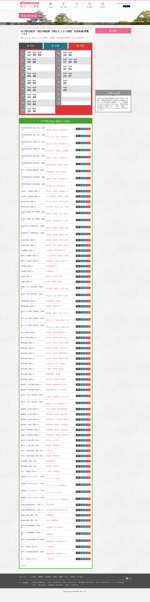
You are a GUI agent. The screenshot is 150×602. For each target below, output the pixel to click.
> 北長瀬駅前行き (51, 266)
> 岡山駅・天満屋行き (52, 445)
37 (64, 68)
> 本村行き (49, 450)
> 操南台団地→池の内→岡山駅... (56, 172)
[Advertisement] (96, 15)
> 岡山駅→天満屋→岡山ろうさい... (57, 313)
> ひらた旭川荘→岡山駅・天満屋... (57, 255)
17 (64, 61)
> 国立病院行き (50, 461)
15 (29, 111)
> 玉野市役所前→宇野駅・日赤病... (57, 165)
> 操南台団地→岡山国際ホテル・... (57, 541)
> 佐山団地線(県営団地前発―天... (56, 510)
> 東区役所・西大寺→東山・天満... (57, 207)
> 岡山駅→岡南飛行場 (52, 306)
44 (34, 97)
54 (70, 68)
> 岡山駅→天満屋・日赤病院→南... (57, 179)
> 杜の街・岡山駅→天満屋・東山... (57, 201)
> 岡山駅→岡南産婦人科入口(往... (56, 384)
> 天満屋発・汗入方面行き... (55, 527)
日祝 (88, 129)
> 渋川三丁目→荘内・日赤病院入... (57, 137)
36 (34, 76)
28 (29, 61)
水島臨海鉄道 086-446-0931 (55, 585)
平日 (78, 129)
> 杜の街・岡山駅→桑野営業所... (56, 353)
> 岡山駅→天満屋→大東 (53, 276)
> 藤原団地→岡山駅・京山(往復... (56, 414)
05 (29, 76)
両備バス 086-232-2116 (71, 585)
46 (34, 111)
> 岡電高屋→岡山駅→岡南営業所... (57, 430)
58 (39, 54)
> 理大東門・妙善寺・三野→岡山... (57, 289)
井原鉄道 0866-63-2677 (38, 582)
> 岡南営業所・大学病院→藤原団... (57, 419)
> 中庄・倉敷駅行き (52, 520)
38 (34, 54)
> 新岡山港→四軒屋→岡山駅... (55, 379)
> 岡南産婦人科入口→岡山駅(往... (56, 389)
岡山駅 (55, 576)
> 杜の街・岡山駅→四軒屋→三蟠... (57, 358)
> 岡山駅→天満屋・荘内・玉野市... (57, 214)
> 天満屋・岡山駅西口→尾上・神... (57, 397)
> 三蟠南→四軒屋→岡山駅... (55, 369)
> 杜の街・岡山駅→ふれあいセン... (57, 348)
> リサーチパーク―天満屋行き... (56, 485)
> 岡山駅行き (49, 515)
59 (75, 61)
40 (70, 61)
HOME (34, 576)
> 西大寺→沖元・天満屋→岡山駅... (57, 245)
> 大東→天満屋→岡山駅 (53, 281)
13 (64, 76)
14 (29, 97)
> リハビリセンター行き (53, 492)
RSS (130, 578)
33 (29, 68)
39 (34, 83)
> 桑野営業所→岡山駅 (52, 374)
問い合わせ (80, 576)
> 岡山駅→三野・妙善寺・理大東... (57, 296)
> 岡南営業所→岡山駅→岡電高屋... (57, 435)
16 (64, 54)
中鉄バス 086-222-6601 (38, 585)
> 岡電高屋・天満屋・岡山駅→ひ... (57, 261)
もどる (23, 565)
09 (29, 90)
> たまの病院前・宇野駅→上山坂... (57, 196)
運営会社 (73, 576)
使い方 (66, 576)
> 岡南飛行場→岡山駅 (52, 301)
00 (64, 83)
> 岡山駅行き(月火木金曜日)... (55, 186)
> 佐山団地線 (49, 504)
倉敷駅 (61, 576)
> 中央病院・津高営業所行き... (55, 250)
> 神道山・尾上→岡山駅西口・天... (57, 404)
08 (29, 83)
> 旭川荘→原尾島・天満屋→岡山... (57, 228)
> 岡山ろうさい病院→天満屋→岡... (57, 327)
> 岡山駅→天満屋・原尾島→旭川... (57, 235)
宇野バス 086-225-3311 (54, 582)
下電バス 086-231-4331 (102, 582)
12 (29, 54)
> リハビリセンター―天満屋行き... (57, 499)
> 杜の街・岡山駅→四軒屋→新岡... (57, 343)
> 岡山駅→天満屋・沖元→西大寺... (57, 240)
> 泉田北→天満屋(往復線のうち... (56, 337)
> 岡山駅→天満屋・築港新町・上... (57, 191)
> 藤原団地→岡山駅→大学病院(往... (57, 424)
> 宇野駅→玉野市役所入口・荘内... (57, 221)
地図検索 (40, 576)
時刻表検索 (48, 576)
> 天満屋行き (49, 271)
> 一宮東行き (49, 546)
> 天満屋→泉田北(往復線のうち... (56, 332)
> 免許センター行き (52, 440)
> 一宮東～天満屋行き (52, 471)
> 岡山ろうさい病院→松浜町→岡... (57, 320)
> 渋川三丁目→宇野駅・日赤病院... (57, 151)
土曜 (83, 129)
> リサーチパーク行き (52, 478)
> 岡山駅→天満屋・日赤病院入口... (57, 130)
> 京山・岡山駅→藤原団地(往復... (56, 409)
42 (34, 90)
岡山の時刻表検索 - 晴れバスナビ (78, 591)
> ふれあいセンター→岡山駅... (55, 363)
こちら (117, 108)
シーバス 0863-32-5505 (117, 582)
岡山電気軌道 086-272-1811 (86, 582)
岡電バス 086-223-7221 (69, 582)
